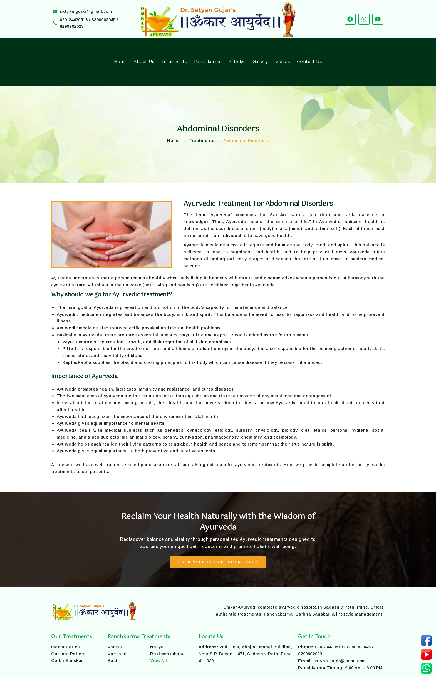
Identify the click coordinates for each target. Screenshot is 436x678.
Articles (237, 61)
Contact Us (309, 61)
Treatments (174, 61)
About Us (144, 61)
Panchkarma (208, 61)
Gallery (260, 61)
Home (120, 61)
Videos (282, 61)
